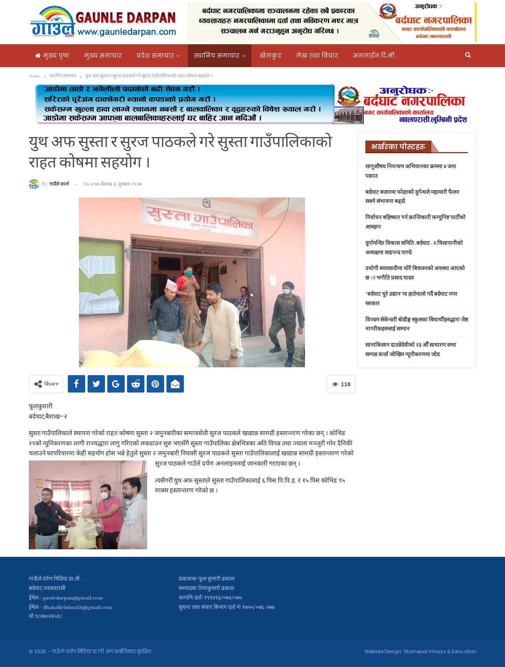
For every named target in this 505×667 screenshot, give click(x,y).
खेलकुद (270, 55)
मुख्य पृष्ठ (52, 55)
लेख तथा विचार (317, 55)
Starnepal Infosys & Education (440, 651)
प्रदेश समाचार (155, 55)
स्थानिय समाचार (216, 55)
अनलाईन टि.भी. (374, 55)
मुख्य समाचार (103, 55)
